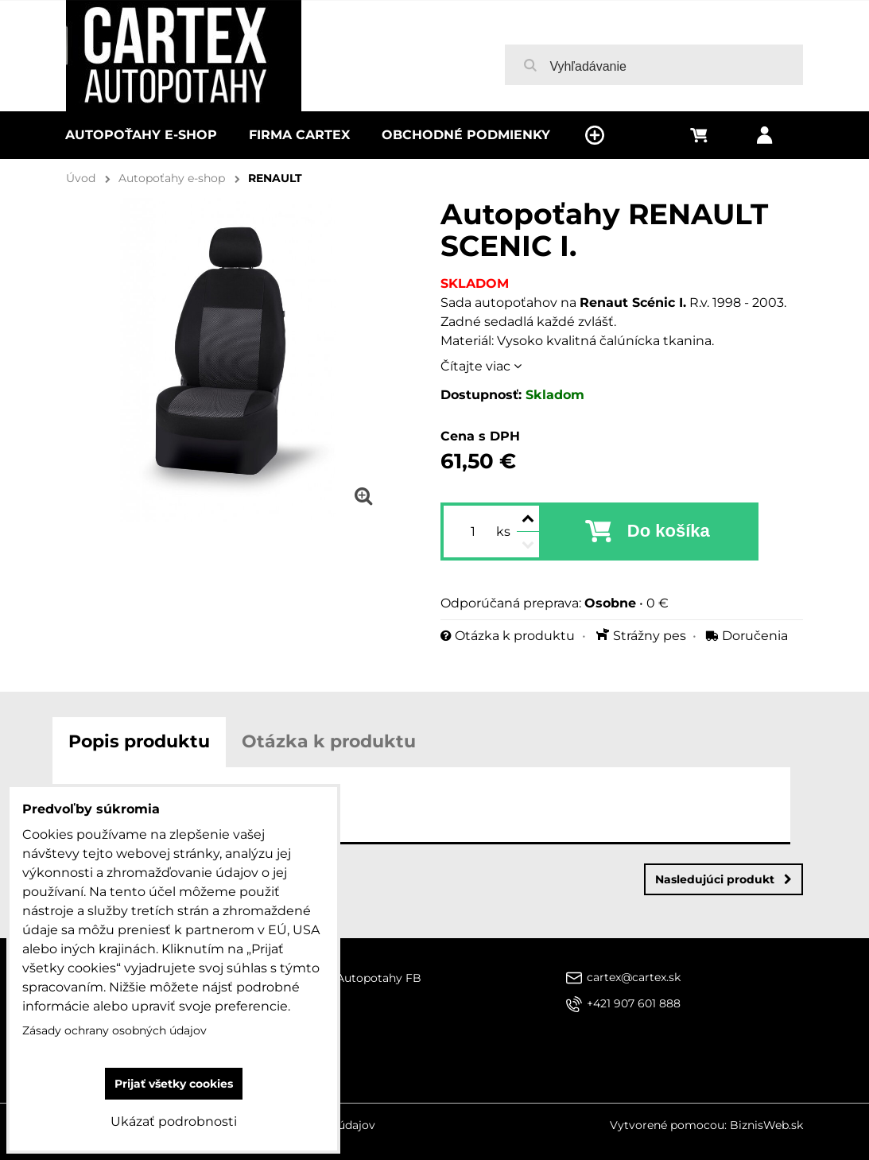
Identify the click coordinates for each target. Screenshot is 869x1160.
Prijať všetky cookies (173, 1084)
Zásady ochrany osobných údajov (114, 1030)
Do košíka (668, 531)
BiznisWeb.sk (766, 1125)
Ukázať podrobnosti (174, 1121)
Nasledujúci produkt (723, 879)
